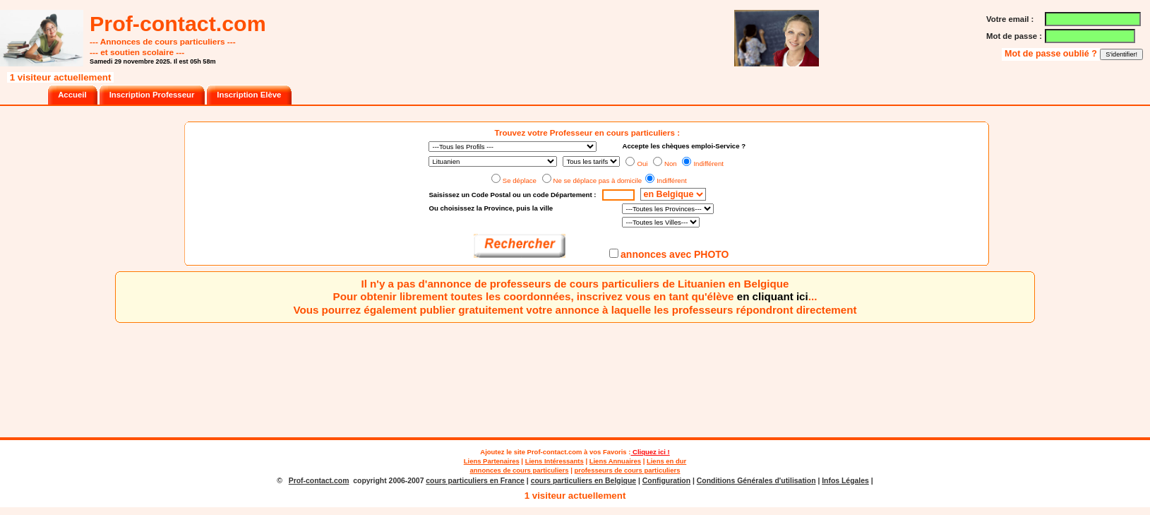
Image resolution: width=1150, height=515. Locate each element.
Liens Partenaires (492, 461)
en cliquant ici (772, 296)
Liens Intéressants (554, 461)
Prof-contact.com (554, 452)
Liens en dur (666, 461)
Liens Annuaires (615, 461)
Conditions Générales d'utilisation (756, 481)
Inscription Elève (249, 94)
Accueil (72, 94)
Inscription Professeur (152, 94)
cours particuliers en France (475, 481)
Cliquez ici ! (649, 452)
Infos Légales (845, 481)
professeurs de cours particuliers (627, 470)
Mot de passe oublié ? (1052, 54)
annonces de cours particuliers (519, 470)
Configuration (666, 481)
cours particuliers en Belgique (583, 481)
